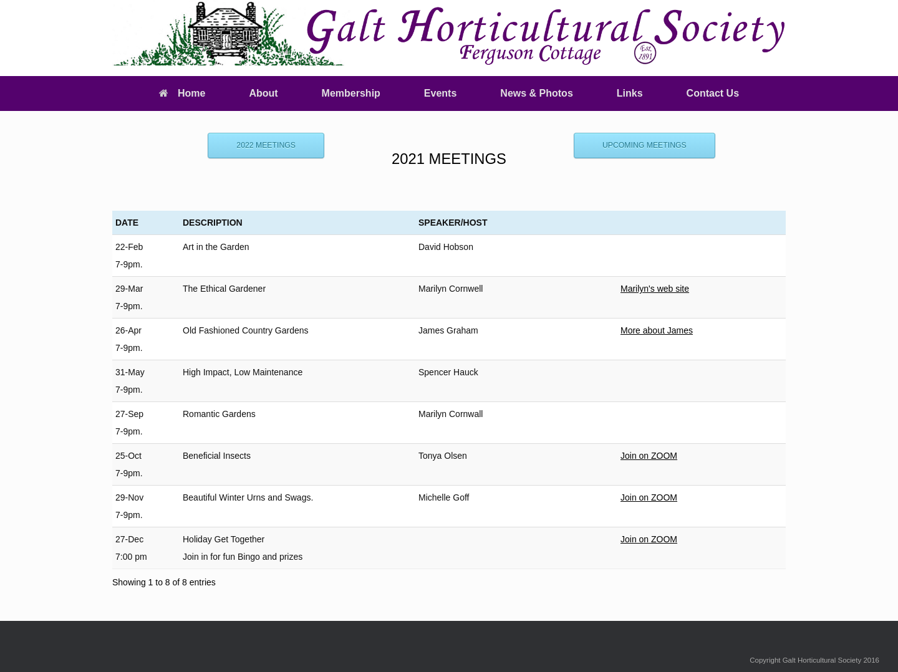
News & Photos (536, 93)
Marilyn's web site (654, 289)
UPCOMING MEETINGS (644, 145)
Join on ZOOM (648, 456)
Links (630, 93)
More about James (656, 330)
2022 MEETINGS (266, 145)
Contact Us (713, 93)
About (263, 93)
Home (182, 93)
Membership (351, 93)
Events (440, 93)
